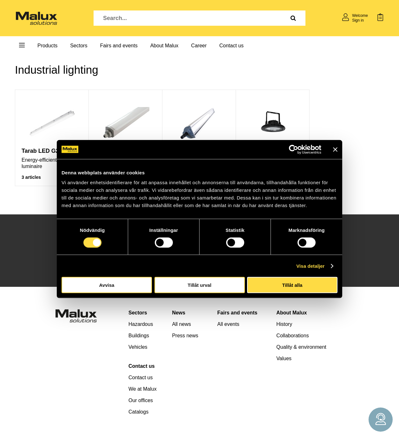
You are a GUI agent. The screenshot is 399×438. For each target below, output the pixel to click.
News (178, 312)
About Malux (164, 45)
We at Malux (142, 389)
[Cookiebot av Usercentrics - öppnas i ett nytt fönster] (293, 149)
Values (283, 358)
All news (181, 324)
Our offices (140, 400)
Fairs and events (118, 45)
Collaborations (292, 335)
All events (228, 324)
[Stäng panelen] (335, 149)
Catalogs (138, 411)
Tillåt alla (292, 285)
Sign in (358, 20)
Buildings (138, 335)
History (284, 324)
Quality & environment (301, 347)
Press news (185, 335)
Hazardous (140, 324)
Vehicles (137, 347)
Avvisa (106, 285)
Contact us (231, 45)
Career (199, 45)
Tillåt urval (200, 285)
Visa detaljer (310, 265)
